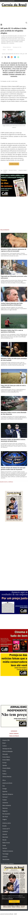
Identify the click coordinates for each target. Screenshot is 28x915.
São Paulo (10, 49)
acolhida (5, 170)
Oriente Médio (6, 768)
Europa (4, 762)
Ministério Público (13, 170)
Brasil (4, 49)
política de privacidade (7, 898)
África (4, 780)
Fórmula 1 (5, 797)
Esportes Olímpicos (7, 794)
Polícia (4, 771)
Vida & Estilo (5, 859)
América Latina (6, 823)
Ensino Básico (6, 757)
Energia (4, 788)
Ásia (3, 786)
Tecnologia (5, 854)
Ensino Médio (6, 760)
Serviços (4, 848)
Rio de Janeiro (6, 814)
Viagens (4, 819)
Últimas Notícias (7, 47)
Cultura (4, 746)
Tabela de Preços (14, 736)
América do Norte (7, 783)
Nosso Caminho (14, 733)
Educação (5, 754)
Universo (4, 856)
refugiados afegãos (22, 170)
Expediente (14, 731)
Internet (4, 834)
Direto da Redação (7, 751)
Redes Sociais (6, 842)
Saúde (4, 845)
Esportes (4, 791)
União (5, 172)
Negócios (4, 811)
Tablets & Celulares (7, 851)
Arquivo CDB (5, 740)
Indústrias (5, 802)
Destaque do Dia (17, 47)
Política (4, 774)
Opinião (4, 765)
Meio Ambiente (6, 805)
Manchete (5, 837)
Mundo (4, 840)
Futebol (4, 800)
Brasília (4, 826)
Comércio (5, 831)
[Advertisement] (14, 15)
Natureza (4, 808)
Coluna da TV (6, 828)
